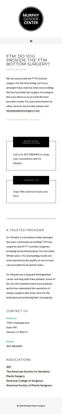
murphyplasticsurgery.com (23, 110)
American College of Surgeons (24, 380)
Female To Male (30, 119)
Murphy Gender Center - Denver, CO (31, 19)
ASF (8, 366)
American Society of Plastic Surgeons (29, 385)
